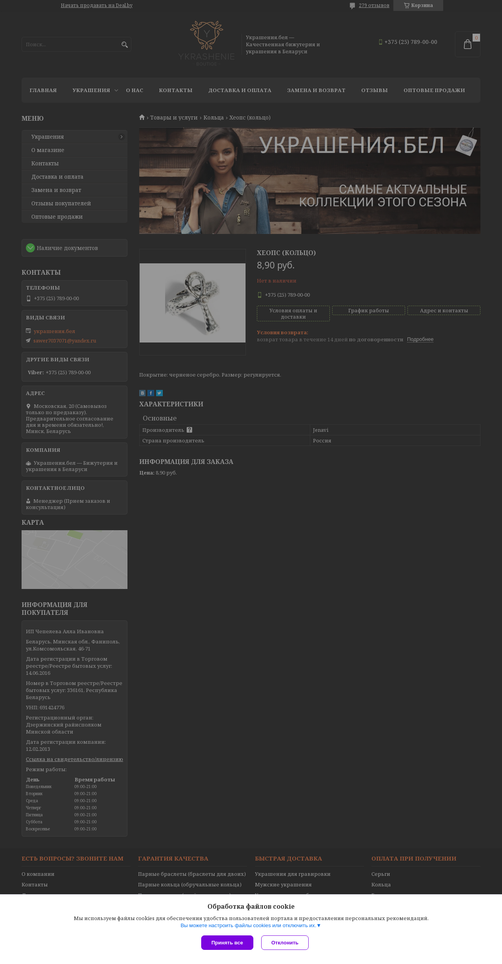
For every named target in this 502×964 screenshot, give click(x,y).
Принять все (227, 943)
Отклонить (284, 943)
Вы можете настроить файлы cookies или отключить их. (248, 925)
